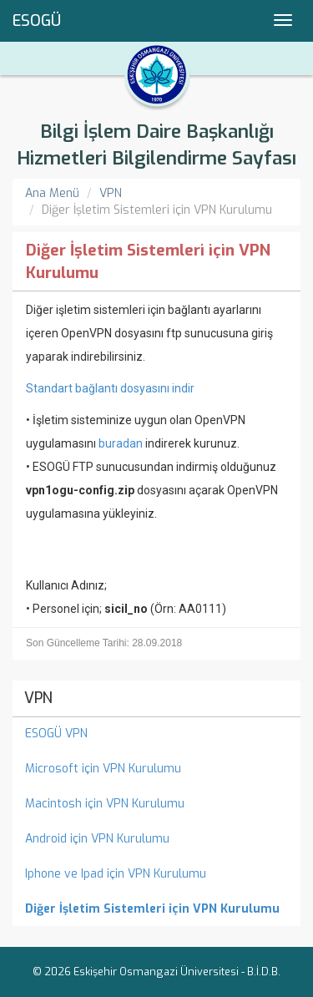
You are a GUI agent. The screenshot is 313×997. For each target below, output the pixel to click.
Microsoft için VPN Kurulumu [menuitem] (103, 769)
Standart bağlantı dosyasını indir (110, 388)
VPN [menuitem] (38, 698)
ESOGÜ (37, 21)
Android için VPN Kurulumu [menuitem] (97, 839)
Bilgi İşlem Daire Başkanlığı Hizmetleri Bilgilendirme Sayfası (156, 144)
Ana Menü (52, 193)
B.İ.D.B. (263, 971)
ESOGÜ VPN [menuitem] (56, 733)
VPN (110, 193)
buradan (120, 443)
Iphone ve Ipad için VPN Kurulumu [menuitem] (115, 874)
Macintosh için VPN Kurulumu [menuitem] (104, 804)
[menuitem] (156, 909)
